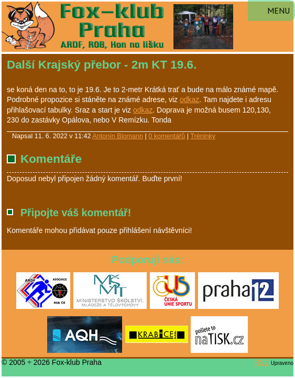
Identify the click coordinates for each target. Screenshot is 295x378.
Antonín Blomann (117, 136)
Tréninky (202, 136)
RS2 (262, 362)
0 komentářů (166, 136)
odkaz (189, 99)
